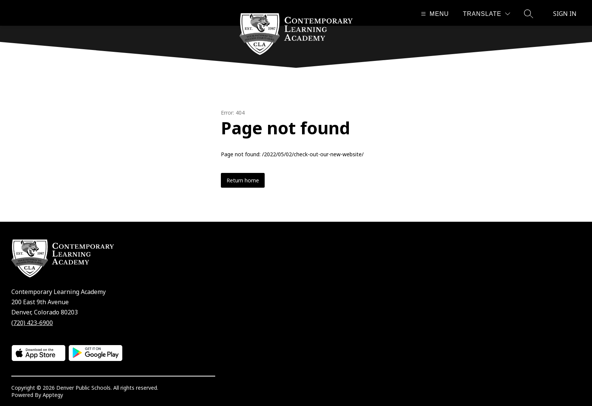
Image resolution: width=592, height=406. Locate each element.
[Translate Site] (486, 14)
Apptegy (53, 394)
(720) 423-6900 (32, 323)
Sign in (565, 13)
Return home (243, 180)
